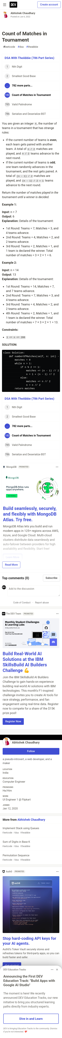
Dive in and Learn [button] (31, 1018)
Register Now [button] (13, 721)
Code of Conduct (22, 602)
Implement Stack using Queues (30, 830)
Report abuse (42, 602)
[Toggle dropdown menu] (57, 467)
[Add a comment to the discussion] (33, 591)
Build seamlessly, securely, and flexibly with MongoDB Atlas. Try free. (30, 514)
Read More (11, 564)
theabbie (32, 47)
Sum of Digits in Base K (30, 844)
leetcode (9, 47)
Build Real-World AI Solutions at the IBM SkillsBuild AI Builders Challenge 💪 (25, 662)
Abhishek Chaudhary (23, 13)
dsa (21, 47)
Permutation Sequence (30, 858)
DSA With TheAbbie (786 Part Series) (29, 58)
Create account (49, 4)
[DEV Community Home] (13, 4)
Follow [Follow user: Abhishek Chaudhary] (31, 751)
